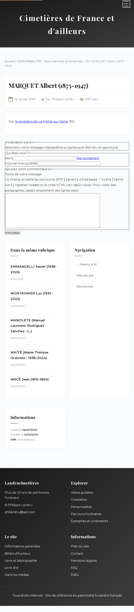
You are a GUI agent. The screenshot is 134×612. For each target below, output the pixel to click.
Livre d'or (12, 574)
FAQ (74, 574)
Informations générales (22, 552)
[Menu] (126, 4)
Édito (75, 581)
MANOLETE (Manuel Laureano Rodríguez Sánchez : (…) (27, 331)
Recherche (85, 292)
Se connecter (88, 158)
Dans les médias (17, 581)
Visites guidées (82, 499)
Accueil (9, 61)
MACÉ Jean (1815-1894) (29, 385)
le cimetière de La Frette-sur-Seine (41, 121)
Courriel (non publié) (21, 163)
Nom (9, 158)
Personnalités (81, 513)
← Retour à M (87, 270)
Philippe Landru (63, 99)
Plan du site (85, 281)
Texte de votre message (23, 174)
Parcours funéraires (86, 520)
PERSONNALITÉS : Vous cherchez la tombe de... (50, 61)
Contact (77, 560)
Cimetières (79, 506)
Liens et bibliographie (21, 567)
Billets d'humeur (17, 560)
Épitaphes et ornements (89, 527)
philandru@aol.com (20, 518)
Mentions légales (84, 567)
